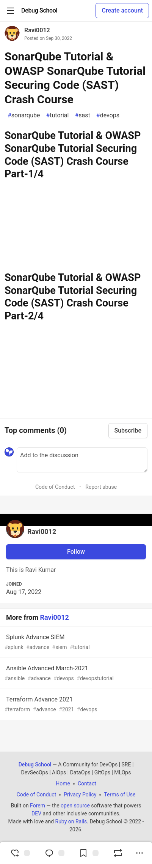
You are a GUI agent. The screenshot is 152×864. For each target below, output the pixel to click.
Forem (37, 805)
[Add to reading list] (89, 853)
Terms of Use (119, 794)
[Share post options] (139, 853)
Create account (122, 10)
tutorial (57, 115)
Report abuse (101, 487)
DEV (36, 813)
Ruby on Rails (71, 821)
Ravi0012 (37, 30)
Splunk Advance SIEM (75, 642)
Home (63, 783)
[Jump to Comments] (54, 853)
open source (75, 805)
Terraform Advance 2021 (75, 705)
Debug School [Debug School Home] (35, 764)
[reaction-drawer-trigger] (20, 853)
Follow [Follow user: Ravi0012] (76, 551)
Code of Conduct (55, 487)
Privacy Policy (80, 794)
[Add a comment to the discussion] (82, 460)
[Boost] (118, 853)
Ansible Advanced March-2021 (75, 673)
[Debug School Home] (39, 11)
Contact (87, 783)
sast (82, 115)
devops (107, 115)
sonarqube (24, 115)
